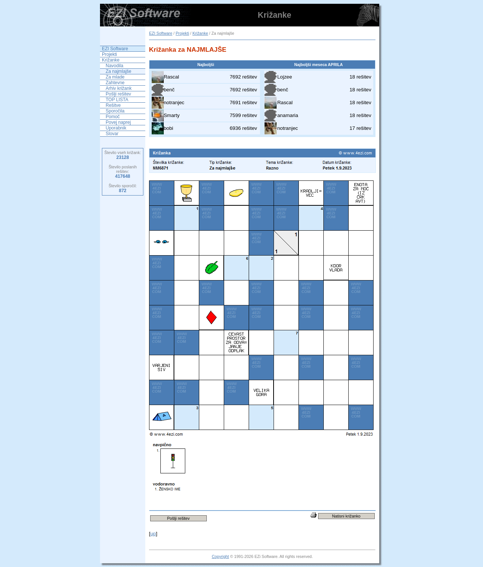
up (153, 533)
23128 (122, 157)
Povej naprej (118, 122)
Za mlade (115, 77)
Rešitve (113, 105)
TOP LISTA (117, 99)
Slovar (112, 133)
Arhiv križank (119, 88)
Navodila (114, 65)
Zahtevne (115, 82)
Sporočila (115, 111)
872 (122, 190)
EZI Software (160, 33)
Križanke (200, 33)
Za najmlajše (118, 71)
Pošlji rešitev (118, 94)
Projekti (182, 33)
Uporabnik (116, 128)
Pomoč (113, 116)
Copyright (220, 556)
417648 (122, 176)
